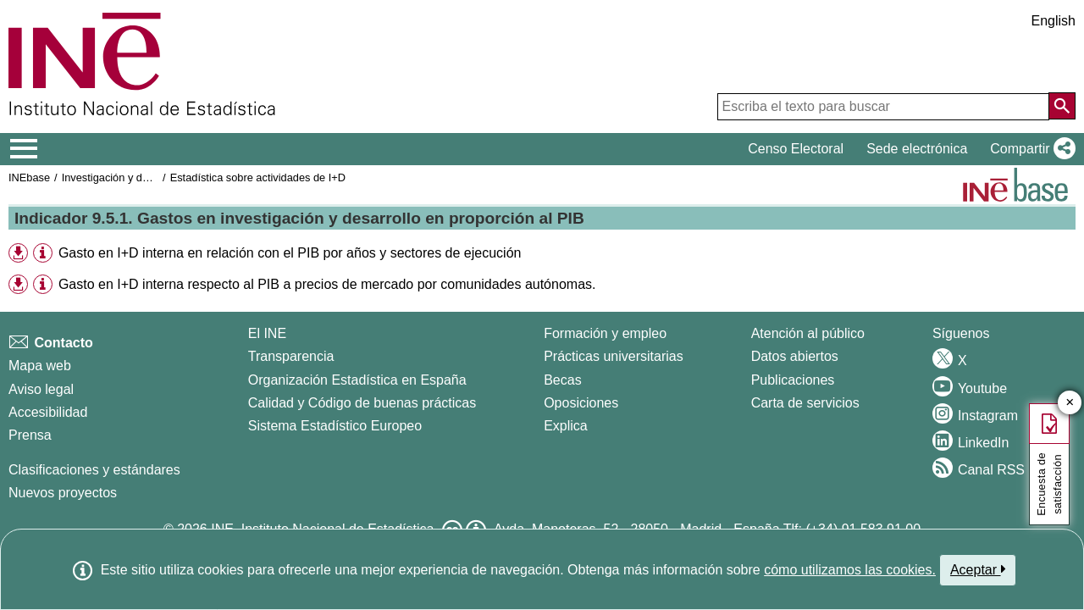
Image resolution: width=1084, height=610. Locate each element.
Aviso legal (41, 389)
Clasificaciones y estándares (94, 470)
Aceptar (977, 569)
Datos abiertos (794, 356)
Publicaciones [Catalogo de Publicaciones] (793, 380)
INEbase (29, 177)
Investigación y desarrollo (123, 177)
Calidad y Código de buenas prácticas (362, 403)
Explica (566, 426)
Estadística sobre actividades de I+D (258, 177)
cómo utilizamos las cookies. (850, 570)
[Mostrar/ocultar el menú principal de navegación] (24, 149)
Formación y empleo (605, 333)
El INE (267, 333)
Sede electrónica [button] (916, 148)
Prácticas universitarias (613, 356)
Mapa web (39, 365)
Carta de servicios (805, 403)
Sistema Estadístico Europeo (335, 426)
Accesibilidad (47, 412)
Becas (562, 380)
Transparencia (291, 356)
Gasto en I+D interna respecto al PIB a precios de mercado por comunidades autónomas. (327, 284)
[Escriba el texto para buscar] (883, 106)
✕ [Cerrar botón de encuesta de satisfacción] (1070, 403)
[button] (1029, 149)
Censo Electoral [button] (795, 148)
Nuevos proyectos (62, 492)
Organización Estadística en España (357, 380)
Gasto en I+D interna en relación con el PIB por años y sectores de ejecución (290, 253)
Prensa (30, 435)
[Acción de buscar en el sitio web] (1062, 105)
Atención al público (808, 333)
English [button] (1053, 21)
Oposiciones (581, 403)
